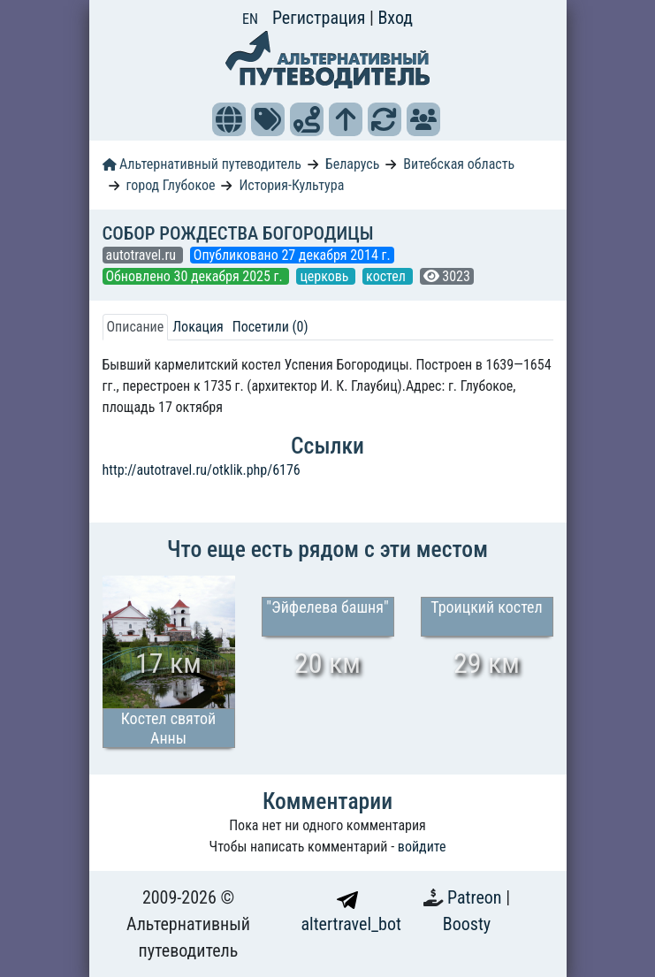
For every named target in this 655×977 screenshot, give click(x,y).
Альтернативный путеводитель (202, 164)
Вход (395, 17)
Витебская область (458, 164)
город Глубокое (170, 185)
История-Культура (291, 185)
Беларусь (352, 164)
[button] (229, 119)
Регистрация (320, 17)
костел (387, 276)
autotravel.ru (142, 255)
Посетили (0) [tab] (270, 326)
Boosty (467, 924)
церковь (326, 276)
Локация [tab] (198, 326)
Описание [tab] (135, 326)
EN (250, 19)
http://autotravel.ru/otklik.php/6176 (202, 470)
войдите (422, 846)
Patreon (476, 897)
